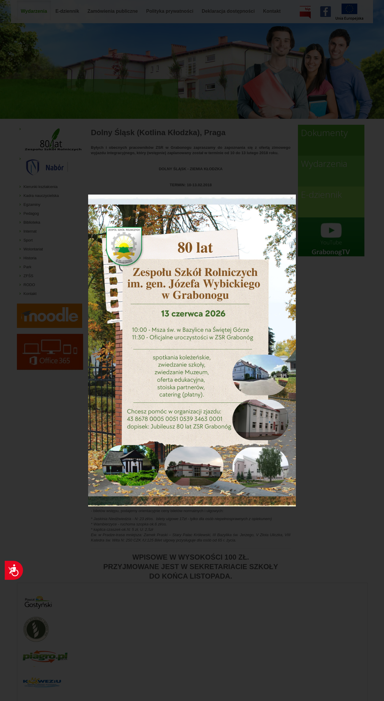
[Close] (292, 198)
